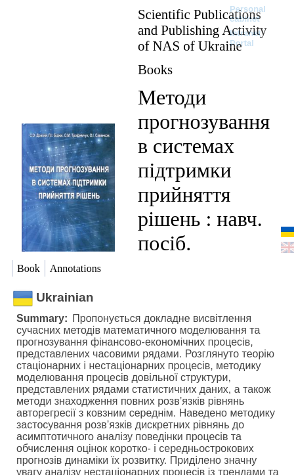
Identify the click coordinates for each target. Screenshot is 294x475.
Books (155, 69)
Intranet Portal (245, 38)
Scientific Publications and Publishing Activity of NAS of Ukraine (202, 30)
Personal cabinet (248, 14)
